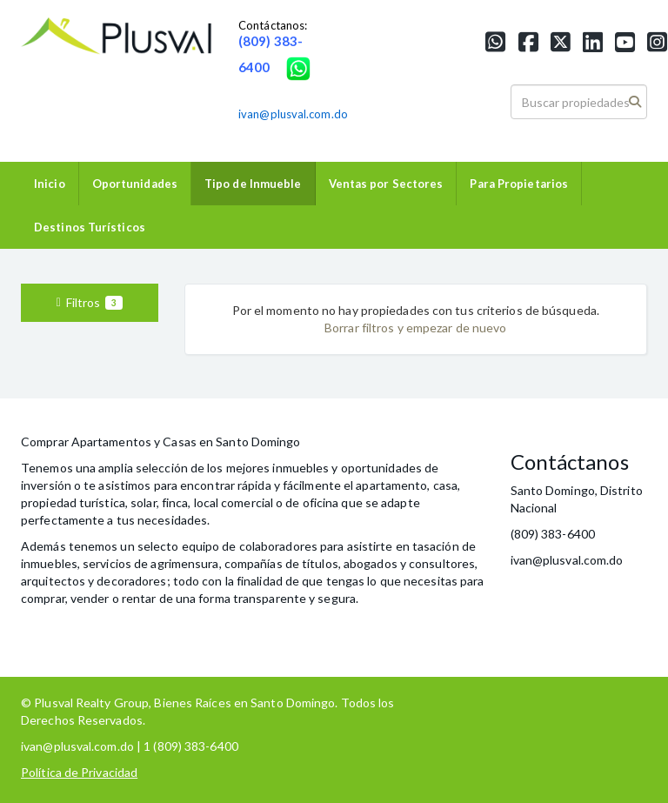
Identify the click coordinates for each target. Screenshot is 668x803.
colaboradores (278, 546)
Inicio (49, 184)
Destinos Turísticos (89, 227)
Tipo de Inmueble (253, 184)
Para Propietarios (519, 184)
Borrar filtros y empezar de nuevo (415, 327)
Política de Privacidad (79, 772)
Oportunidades (134, 184)
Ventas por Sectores (386, 184)
